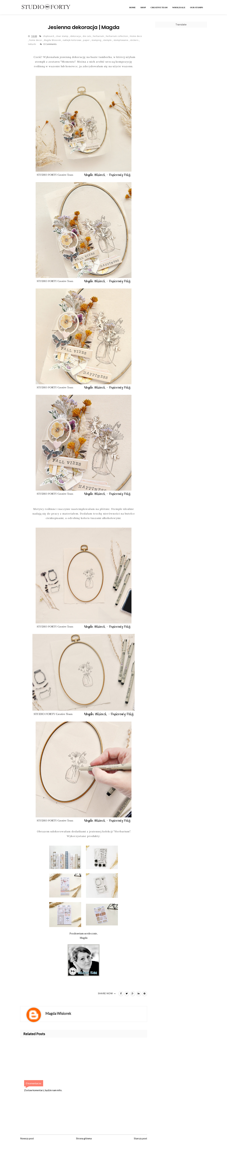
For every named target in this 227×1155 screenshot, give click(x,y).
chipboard (49, 36)
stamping (97, 40)
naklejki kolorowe (72, 40)
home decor (36, 40)
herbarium (99, 36)
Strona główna (84, 1138)
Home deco (136, 36)
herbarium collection (117, 36)
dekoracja (75, 36)
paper (86, 40)
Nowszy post (27, 1138)
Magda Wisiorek (53, 40)
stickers (134, 40)
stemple (107, 40)
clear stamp (62, 36)
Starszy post (140, 1138)
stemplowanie (121, 40)
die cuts (87, 36)
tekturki (32, 44)
